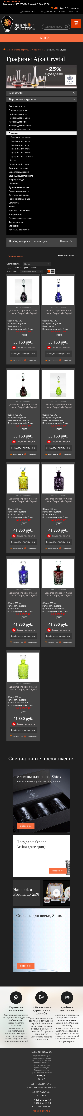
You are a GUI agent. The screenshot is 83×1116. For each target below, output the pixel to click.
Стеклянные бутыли (19, 164)
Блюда (12, 206)
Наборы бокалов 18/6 (19, 129)
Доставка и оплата (28, 12)
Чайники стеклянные (19, 198)
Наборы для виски (18, 114)
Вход (61, 8)
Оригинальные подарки (41, 1072)
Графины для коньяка (22, 156)
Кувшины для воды (18, 167)
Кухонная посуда (41, 1067)
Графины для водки (20, 152)
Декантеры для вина (19, 171)
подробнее (25, 825)
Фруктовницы (16, 222)
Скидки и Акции (48, 12)
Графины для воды (20, 141)
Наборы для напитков (20, 125)
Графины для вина (20, 144)
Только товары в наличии (22, 267)
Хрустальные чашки (19, 194)
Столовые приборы (41, 1062)
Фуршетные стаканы (19, 187)
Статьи (62, 12)
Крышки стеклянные (19, 210)
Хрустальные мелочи (19, 229)
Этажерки (14, 225)
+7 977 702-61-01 (41, 1092)
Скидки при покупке (26, 347)
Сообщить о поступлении (23, 353)
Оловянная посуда (42, 1065)
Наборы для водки (18, 121)
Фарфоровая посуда (41, 1055)
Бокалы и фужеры (18, 110)
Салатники (14, 202)
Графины (38, 49)
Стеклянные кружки (19, 191)
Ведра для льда (16, 179)
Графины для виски (20, 148)
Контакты (73, 12)
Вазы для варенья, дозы (20, 218)
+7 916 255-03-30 (12, 1)
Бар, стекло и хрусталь (20, 49)
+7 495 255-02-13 (21, 4)
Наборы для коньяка (19, 117)
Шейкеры (13, 183)
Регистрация (73, 8)
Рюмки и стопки (17, 106)
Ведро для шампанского (21, 175)
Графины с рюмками (21, 137)
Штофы (12, 160)
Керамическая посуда (41, 1058)
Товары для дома (41, 1070)
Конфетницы (15, 214)
